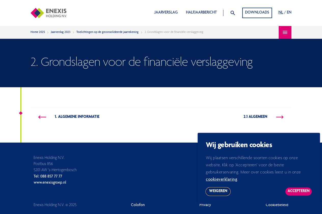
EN (289, 13)
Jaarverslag (166, 13)
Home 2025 (38, 32)
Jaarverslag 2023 (60, 32)
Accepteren (300, 195)
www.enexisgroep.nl (50, 183)
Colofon (138, 205)
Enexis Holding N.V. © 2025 (55, 205)
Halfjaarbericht (201, 13)
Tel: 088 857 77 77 (48, 177)
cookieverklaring (221, 182)
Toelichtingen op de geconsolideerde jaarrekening (107, 32)
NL (280, 13)
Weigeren (220, 195)
